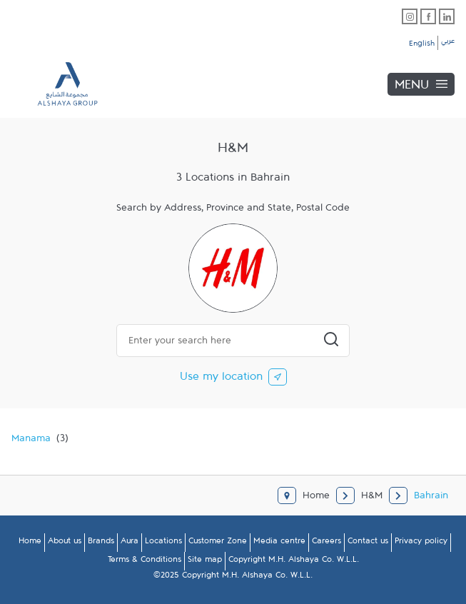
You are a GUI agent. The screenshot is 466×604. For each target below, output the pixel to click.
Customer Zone (217, 543)
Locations (163, 543)
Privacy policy (421, 543)
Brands (101, 543)
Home (30, 543)
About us (64, 543)
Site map (205, 561)
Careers (326, 543)
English (422, 45)
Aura (129, 543)
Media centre (279, 543)
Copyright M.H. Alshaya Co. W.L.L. (293, 561)
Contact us (368, 543)
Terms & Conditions (144, 561)
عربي (448, 43)
